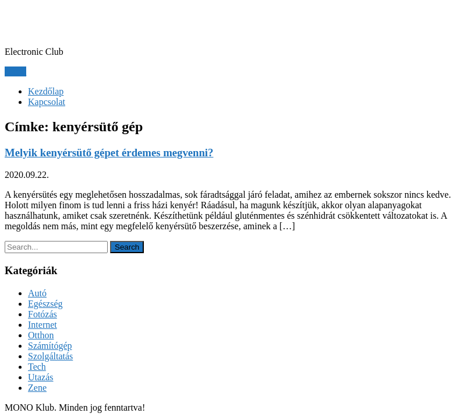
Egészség (45, 304)
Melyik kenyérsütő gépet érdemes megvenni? (109, 152)
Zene (37, 388)
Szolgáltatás (50, 356)
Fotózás (42, 314)
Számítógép (50, 346)
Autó (37, 293)
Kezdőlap (45, 91)
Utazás (41, 377)
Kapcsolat (46, 102)
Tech (37, 367)
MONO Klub (57, 22)
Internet (42, 325)
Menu (15, 71)
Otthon (41, 335)
